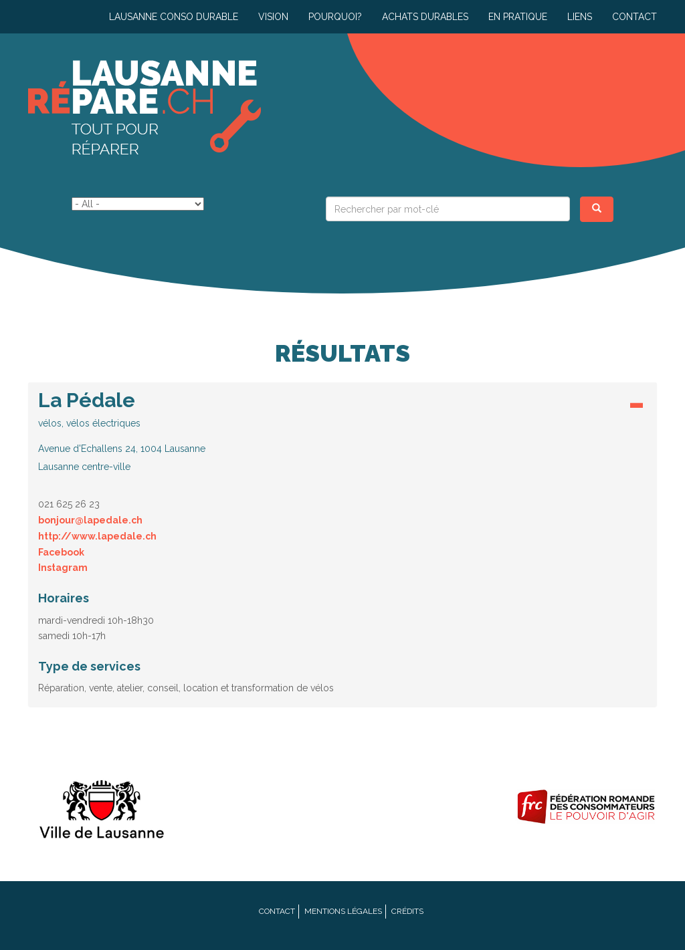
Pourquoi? (335, 16)
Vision (273, 16)
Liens (579, 16)
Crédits (407, 911)
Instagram (63, 567)
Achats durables (425, 16)
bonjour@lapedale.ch (90, 520)
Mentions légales (343, 911)
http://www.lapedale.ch (97, 536)
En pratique (517, 16)
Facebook (61, 552)
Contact (634, 16)
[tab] (342, 434)
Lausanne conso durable (173, 16)
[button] (342, 431)
